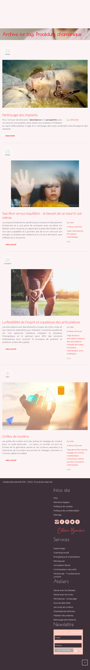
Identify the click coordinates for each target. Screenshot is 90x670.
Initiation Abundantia (63, 615)
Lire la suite (11, 244)
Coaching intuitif (61, 553)
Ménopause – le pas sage (65, 599)
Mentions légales (61, 502)
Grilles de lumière (15, 436)
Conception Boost (62, 565)
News (71, 227)
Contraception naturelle (65, 569)
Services (78, 227)
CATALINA (74, 120)
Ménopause (59, 561)
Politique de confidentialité (66, 511)
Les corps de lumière (63, 607)
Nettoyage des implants (20, 115)
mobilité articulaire (75, 344)
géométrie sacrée (79, 450)
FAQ (56, 498)
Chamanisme (77, 231)
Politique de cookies (63, 506)
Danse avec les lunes (63, 594)
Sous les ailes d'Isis (62, 603)
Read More (10, 136)
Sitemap (57, 515)
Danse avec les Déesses (64, 590)
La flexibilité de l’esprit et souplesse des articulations (41, 322)
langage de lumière (75, 453)
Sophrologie (59, 548)
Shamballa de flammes (64, 611)
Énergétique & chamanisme (67, 557)
